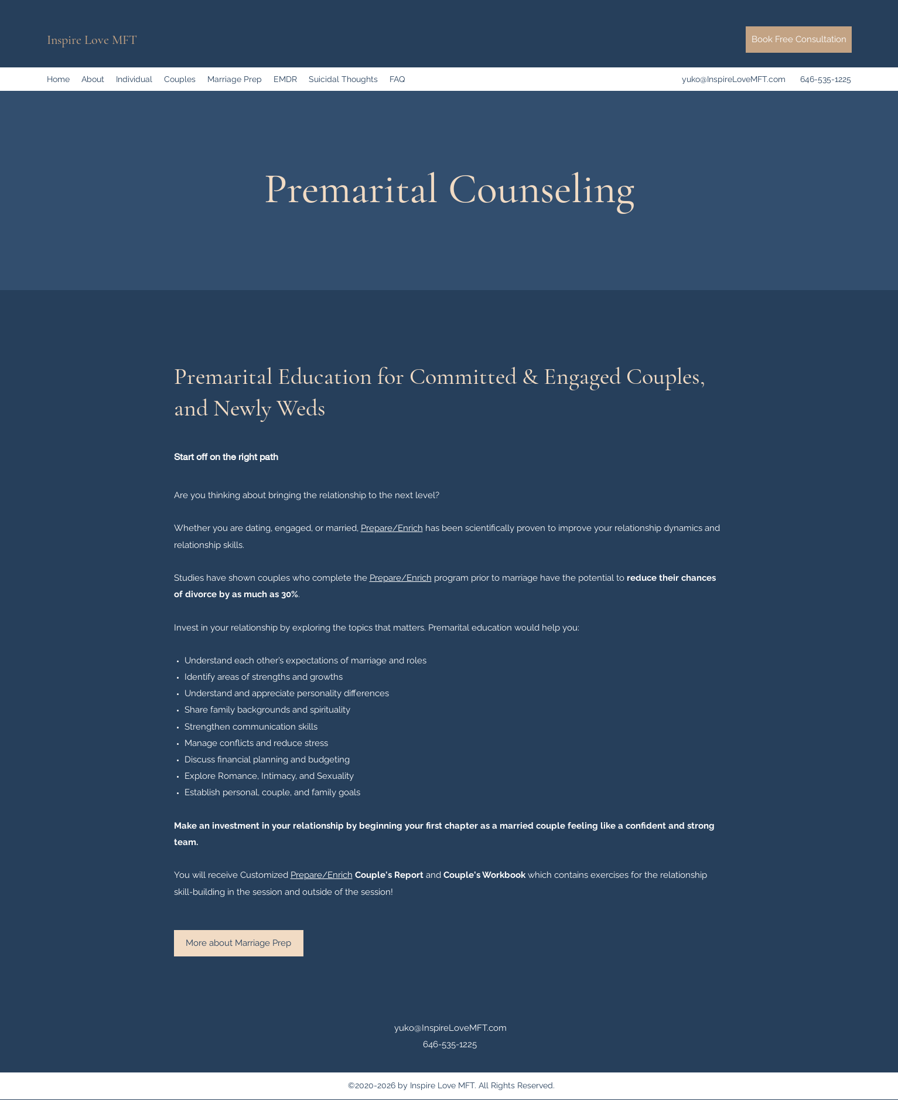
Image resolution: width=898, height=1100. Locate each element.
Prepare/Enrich (392, 528)
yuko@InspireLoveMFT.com (734, 79)
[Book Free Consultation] (799, 39)
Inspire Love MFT (92, 39)
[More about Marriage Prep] (238, 943)
